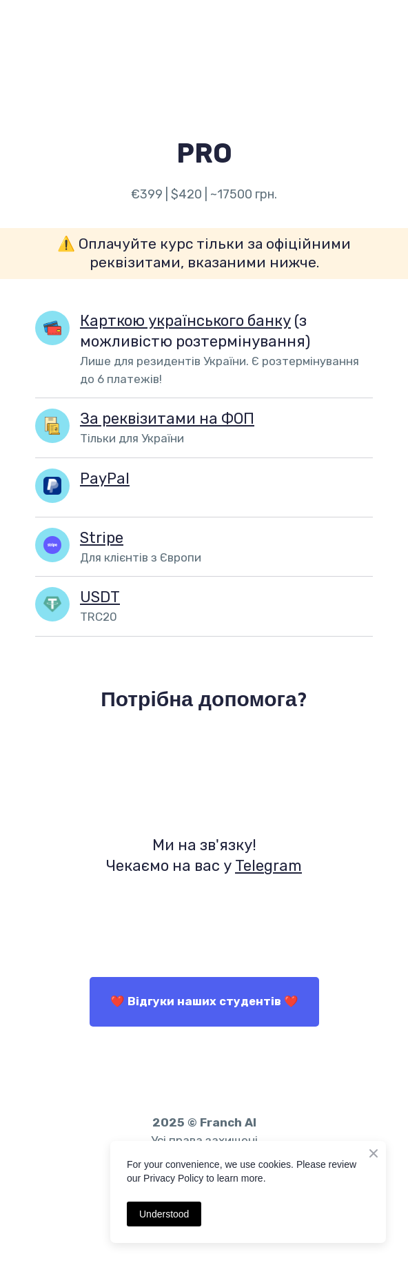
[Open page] (52, 328)
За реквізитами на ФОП (167, 418)
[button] (204, 1002)
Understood (164, 1214)
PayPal (105, 478)
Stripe (101, 537)
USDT (100, 597)
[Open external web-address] (204, 772)
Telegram (268, 865)
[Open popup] (52, 426)
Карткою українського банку (185, 320)
